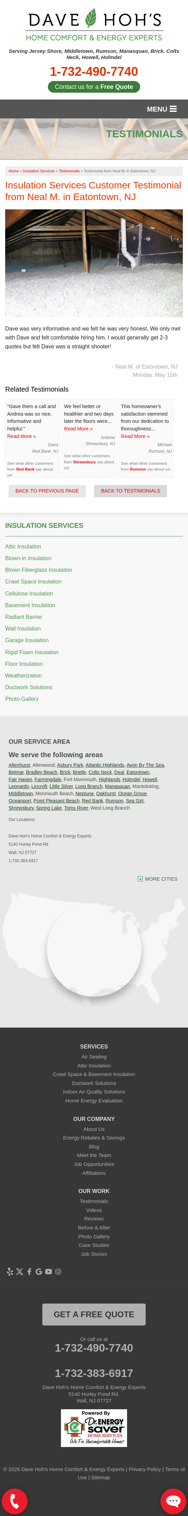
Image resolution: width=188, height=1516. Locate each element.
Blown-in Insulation (28, 558)
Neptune (84, 793)
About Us (94, 1129)
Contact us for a (94, 86)
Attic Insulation (23, 546)
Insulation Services (44, 525)
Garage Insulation (27, 640)
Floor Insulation (24, 664)
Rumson (138, 469)
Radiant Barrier (23, 617)
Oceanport (20, 800)
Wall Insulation (23, 629)
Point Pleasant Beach (56, 800)
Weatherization (23, 676)
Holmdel (131, 779)
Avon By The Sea (145, 765)
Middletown (21, 793)
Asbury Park (70, 765)
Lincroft (39, 786)
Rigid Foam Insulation (32, 652)
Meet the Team (94, 1155)
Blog (94, 1146)
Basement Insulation (30, 605)
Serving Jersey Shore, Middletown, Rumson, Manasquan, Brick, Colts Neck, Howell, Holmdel (94, 54)
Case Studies (94, 1245)
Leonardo (19, 786)
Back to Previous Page (47, 491)
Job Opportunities (94, 1164)
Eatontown (138, 772)
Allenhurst (19, 765)
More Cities (161, 879)
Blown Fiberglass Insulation (38, 570)
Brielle (79, 772)
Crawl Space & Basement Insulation (94, 1074)
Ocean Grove (132, 793)
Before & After (94, 1227)
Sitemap (100, 1477)
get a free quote (94, 1314)
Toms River (76, 808)
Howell (150, 779)
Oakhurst (106, 793)
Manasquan (117, 786)
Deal (119, 772)
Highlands (109, 779)
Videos (94, 1210)
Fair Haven (20, 779)
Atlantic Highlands (105, 765)
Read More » (21, 436)
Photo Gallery (22, 699)
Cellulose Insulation (29, 594)
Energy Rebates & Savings (94, 1138)
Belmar (16, 772)
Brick (65, 772)
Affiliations (94, 1173)
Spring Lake (49, 808)
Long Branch (88, 786)
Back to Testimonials (130, 491)
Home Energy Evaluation (94, 1100)
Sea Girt (134, 800)
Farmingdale (47, 779)
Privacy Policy (145, 1469)
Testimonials (94, 1201)
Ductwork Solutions (28, 687)
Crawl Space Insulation (33, 582)
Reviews (94, 1219)
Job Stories (94, 1254)
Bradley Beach (41, 772)
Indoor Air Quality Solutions (94, 1092)
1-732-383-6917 (94, 1373)
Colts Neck (100, 772)
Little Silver (61, 786)
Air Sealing (94, 1057)
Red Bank (25, 469)
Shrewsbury (84, 462)
